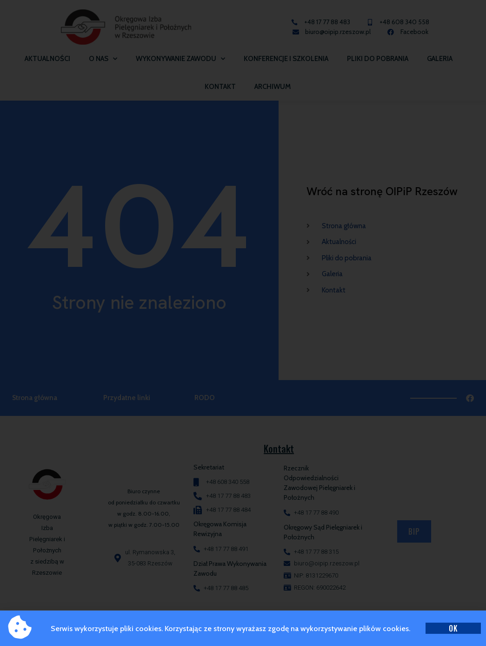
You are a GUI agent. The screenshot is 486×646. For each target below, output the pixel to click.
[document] (243, 323)
